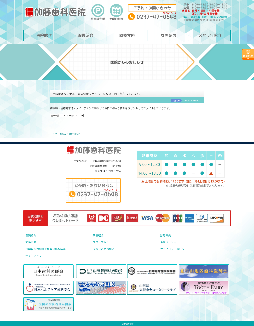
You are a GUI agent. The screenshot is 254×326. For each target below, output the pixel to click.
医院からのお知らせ (105, 249)
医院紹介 (30, 235)
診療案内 (165, 235)
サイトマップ (33, 256)
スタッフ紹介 (101, 242)
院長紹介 (98, 235)
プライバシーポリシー (173, 249)
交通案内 (30, 242)
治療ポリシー (168, 242)
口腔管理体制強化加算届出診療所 (45, 249)
